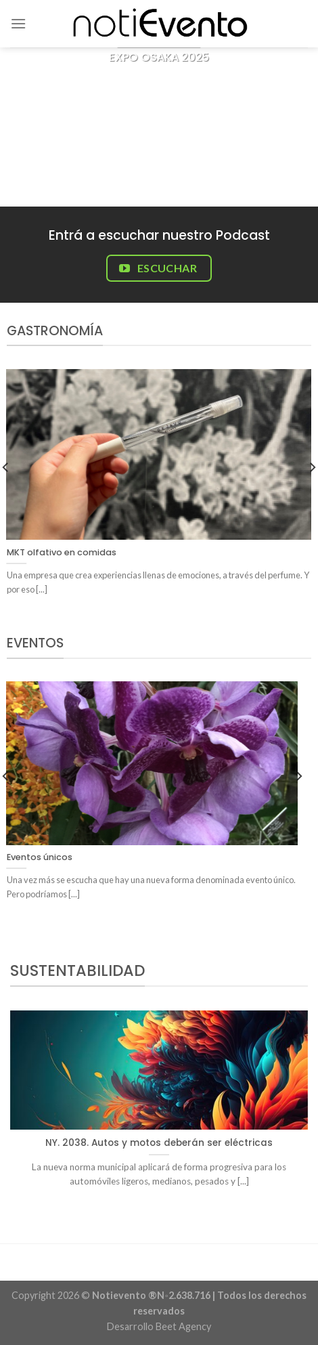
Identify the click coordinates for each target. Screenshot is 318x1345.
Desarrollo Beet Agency (159, 1326)
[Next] (298, 803)
